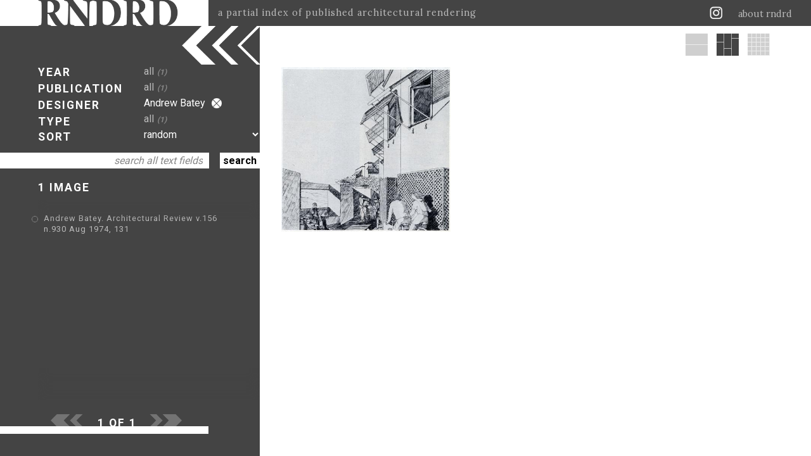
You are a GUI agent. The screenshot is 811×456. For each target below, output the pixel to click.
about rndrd (765, 14)
